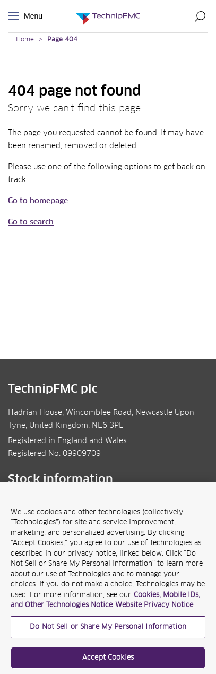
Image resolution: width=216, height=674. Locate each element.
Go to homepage (38, 201)
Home (25, 40)
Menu (15, 16)
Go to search (31, 222)
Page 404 (62, 40)
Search (200, 16)
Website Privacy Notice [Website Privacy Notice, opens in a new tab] (154, 608)
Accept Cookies (108, 660)
